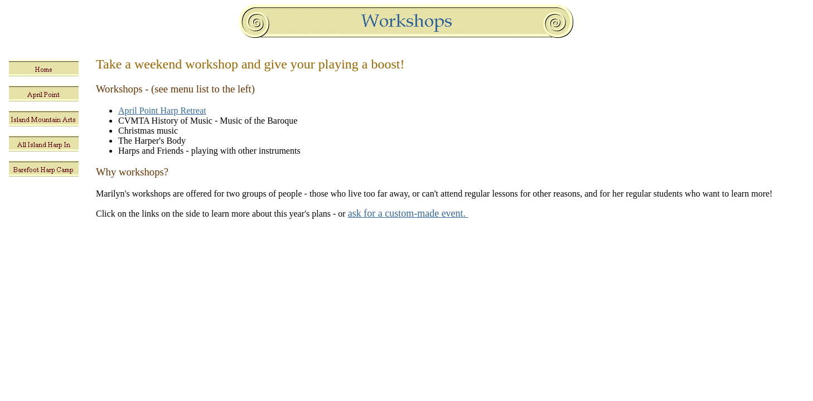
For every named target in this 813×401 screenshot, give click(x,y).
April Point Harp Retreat (162, 110)
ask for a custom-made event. (408, 213)
